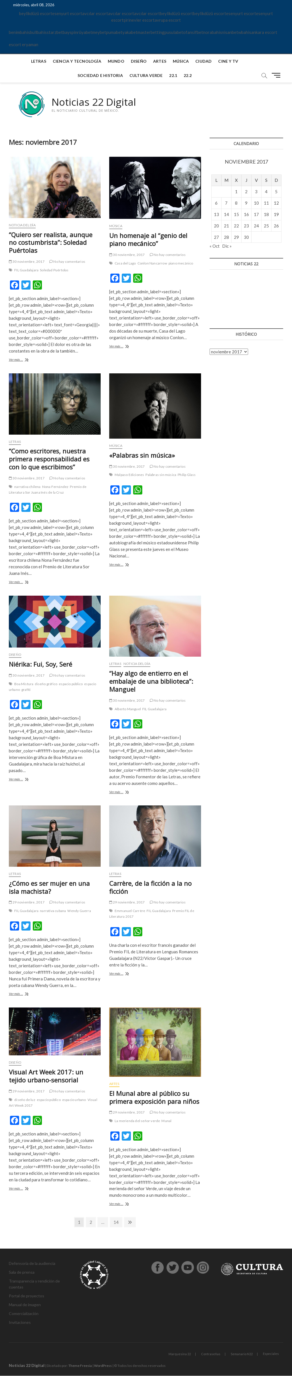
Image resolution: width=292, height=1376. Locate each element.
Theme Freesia (80, 1366)
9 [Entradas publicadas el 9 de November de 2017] (246, 202)
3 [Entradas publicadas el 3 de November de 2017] (256, 191)
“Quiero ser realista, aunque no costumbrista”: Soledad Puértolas (50, 242)
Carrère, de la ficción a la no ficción (150, 887)
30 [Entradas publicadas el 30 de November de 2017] (246, 237)
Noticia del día (22, 225)
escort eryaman (23, 44)
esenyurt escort (67, 13)
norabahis (212, 32)
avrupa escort (168, 20)
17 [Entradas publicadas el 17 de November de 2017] (256, 214)
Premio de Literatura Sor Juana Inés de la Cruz (47, 490)
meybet (99, 32)
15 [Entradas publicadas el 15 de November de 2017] (236, 214)
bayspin (70, 32)
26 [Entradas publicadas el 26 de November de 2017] (276, 225)
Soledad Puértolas (54, 270)
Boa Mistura (23, 684)
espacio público (71, 684)
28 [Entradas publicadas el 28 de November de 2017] (226, 237)
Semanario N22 (242, 1354)
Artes (159, 61)
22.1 (173, 75)
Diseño (139, 61)
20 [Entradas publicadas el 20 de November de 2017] (216, 225)
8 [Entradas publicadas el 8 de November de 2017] (236, 202)
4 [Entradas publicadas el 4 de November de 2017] (266, 191)
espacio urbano (74, 1100)
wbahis (244, 32)
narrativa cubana (53, 911)
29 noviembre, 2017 (26, 902)
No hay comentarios (67, 262)
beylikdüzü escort (35, 13)
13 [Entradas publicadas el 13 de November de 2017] (216, 214)
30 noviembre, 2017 (26, 262)
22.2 (188, 75)
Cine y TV (228, 61)
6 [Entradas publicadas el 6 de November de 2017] (216, 202)
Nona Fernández (55, 487)
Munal (166, 1121)
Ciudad (203, 61)
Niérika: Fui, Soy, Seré (40, 664)
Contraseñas (210, 1354)
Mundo (116, 61)
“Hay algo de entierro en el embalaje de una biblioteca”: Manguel (151, 681)
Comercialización (23, 1313)
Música (181, 61)
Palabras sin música (160, 475)
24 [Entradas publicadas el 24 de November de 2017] (256, 225)
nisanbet (230, 32)
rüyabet (84, 32)
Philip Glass (187, 475)
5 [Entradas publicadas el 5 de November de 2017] (276, 191)
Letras (38, 61)
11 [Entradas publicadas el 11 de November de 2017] (266, 202)
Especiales (271, 1354)
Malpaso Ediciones (129, 475)
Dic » (227, 246)
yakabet (129, 32)
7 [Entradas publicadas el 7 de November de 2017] (226, 202)
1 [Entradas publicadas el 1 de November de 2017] (236, 191)
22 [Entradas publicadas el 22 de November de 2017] (236, 225)
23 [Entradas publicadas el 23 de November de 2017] (246, 225)
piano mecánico (181, 263)
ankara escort (264, 32)
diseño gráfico (46, 684)
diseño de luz (24, 1100)
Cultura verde (146, 75)
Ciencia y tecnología (77, 61)
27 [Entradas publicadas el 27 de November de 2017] (216, 237)
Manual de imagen (25, 1304)
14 (117, 1222)
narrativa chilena (27, 487)
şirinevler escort (139, 20)
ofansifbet (193, 32)
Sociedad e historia (100, 75)
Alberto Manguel (128, 709)
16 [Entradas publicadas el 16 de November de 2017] (246, 214)
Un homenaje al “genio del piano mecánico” (148, 239)
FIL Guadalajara (26, 270)
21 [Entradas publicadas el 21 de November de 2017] (226, 225)
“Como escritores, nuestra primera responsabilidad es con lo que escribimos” (49, 459)
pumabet (114, 32)
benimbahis (19, 32)
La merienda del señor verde (137, 1121)
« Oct (215, 246)
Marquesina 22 (180, 1354)
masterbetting (151, 32)
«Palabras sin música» (142, 455)
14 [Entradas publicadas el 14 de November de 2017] (226, 214)
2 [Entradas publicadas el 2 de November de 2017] (246, 191)
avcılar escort (95, 13)
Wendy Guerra (79, 911)
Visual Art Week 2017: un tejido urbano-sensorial (46, 1076)
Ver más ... (26, 360)
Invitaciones (20, 1322)
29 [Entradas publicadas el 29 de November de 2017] (236, 237)
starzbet (55, 32)
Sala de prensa (22, 1272)
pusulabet (174, 32)
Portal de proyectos (26, 1296)
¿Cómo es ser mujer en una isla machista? (49, 887)
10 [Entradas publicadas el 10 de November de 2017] (256, 202)
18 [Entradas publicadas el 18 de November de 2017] (266, 214)
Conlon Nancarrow (152, 263)
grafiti (26, 690)
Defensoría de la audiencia (32, 1263)
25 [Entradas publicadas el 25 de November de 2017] (266, 225)
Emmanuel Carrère (130, 911)
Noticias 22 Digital (95, 102)
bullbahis (38, 32)
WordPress (103, 1366)
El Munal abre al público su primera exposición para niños (154, 1097)
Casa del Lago (125, 263)
